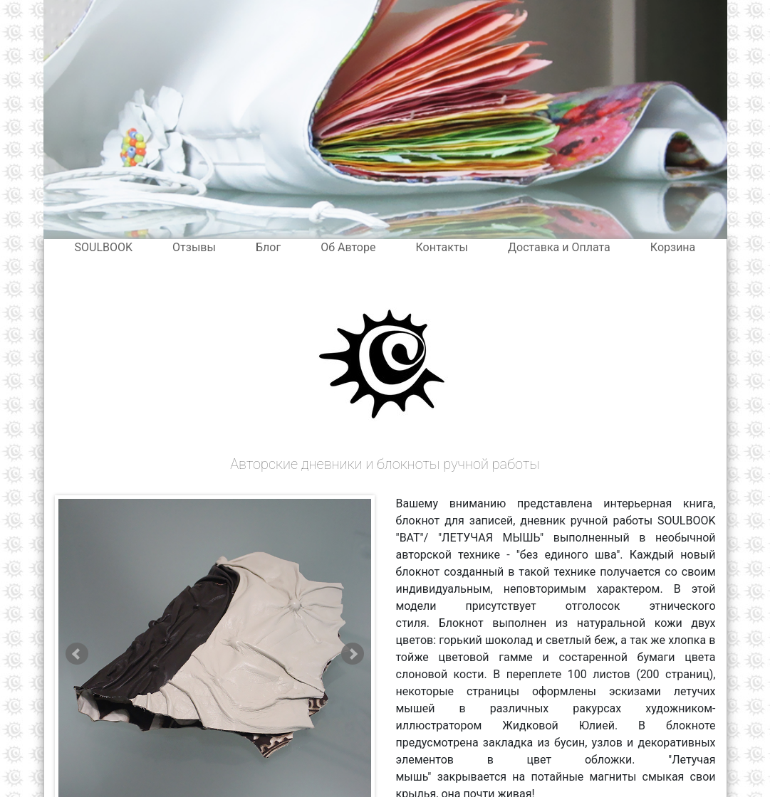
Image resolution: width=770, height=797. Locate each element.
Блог (268, 247)
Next (352, 654)
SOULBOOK (104, 247)
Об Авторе (348, 247)
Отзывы (194, 247)
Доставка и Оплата (559, 247)
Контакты (441, 247)
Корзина (672, 247)
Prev (77, 654)
